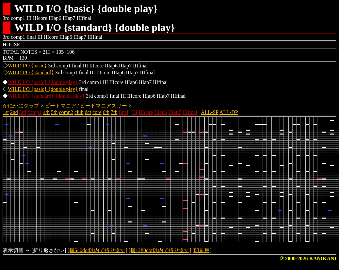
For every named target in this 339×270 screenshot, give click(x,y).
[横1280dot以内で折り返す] (160, 250)
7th (114, 112)
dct (88, 112)
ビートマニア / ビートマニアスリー (86, 105)
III (134, 112)
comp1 (34, 112)
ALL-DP (228, 112)
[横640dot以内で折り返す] (97, 250)
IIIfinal (190, 112)
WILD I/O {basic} (27, 65)
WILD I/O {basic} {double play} (43, 82)
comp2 (66, 112)
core (97, 112)
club (79, 112)
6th (106, 112)
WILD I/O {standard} (31, 72)
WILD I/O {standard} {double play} (46, 96)
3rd (22, 112)
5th (54, 112)
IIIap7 (174, 112)
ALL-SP (209, 112)
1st (6, 112)
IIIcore (146, 112)
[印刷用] (202, 250)
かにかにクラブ (21, 105)
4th (46, 112)
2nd (14, 112)
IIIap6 (160, 112)
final (123, 112)
